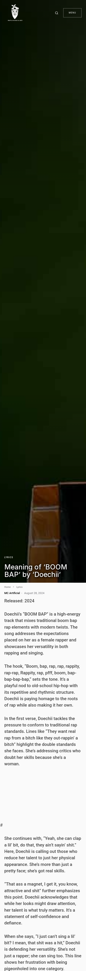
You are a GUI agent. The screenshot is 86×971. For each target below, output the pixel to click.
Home (7, 587)
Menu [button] (72, 13)
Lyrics (8, 557)
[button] (57, 13)
